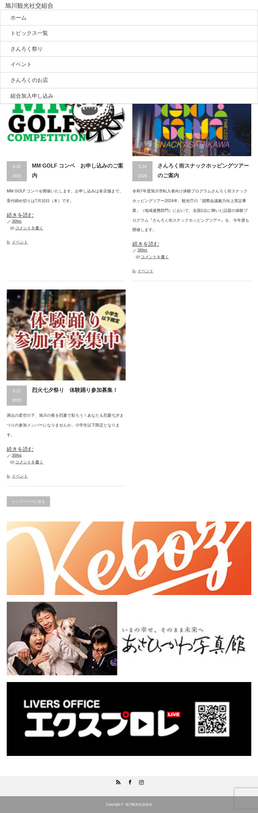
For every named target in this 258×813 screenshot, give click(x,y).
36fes (17, 221)
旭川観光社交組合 (138, 804)
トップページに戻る (28, 501)
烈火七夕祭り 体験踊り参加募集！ (75, 390)
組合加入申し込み (31, 96)
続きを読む (20, 215)
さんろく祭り (26, 49)
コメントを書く (29, 228)
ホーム (18, 17)
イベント (21, 64)
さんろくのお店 (29, 80)
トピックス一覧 (29, 33)
